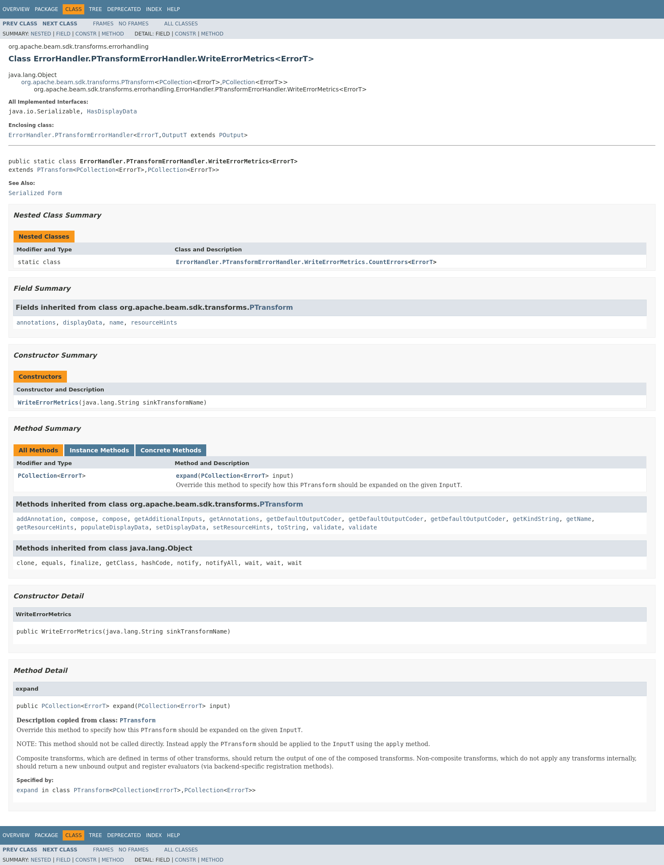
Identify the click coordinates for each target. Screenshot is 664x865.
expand (187, 475)
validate (327, 527)
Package (46, 9)
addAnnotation (40, 518)
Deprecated (124, 9)
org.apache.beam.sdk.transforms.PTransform (87, 82)
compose (82, 518)
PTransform (54, 169)
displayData (82, 322)
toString (291, 527)
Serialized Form (35, 193)
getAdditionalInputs (168, 518)
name (116, 322)
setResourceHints (241, 527)
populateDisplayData (115, 527)
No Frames (134, 24)
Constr (86, 34)
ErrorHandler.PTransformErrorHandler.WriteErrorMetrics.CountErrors (292, 262)
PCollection (175, 82)
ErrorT (147, 135)
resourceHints (154, 322)
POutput (231, 135)
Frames (103, 24)
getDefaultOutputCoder (303, 518)
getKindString (536, 518)
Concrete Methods (171, 450)
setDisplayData (181, 527)
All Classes (181, 24)
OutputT (174, 135)
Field (63, 34)
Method (113, 34)
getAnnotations (234, 518)
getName (578, 518)
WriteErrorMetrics (48, 402)
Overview (16, 9)
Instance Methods (99, 450)
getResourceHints (45, 527)
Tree (95, 9)
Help (173, 9)
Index (154, 9)
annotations (36, 322)
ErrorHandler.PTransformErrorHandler (70, 135)
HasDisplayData (112, 111)
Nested (40, 34)
